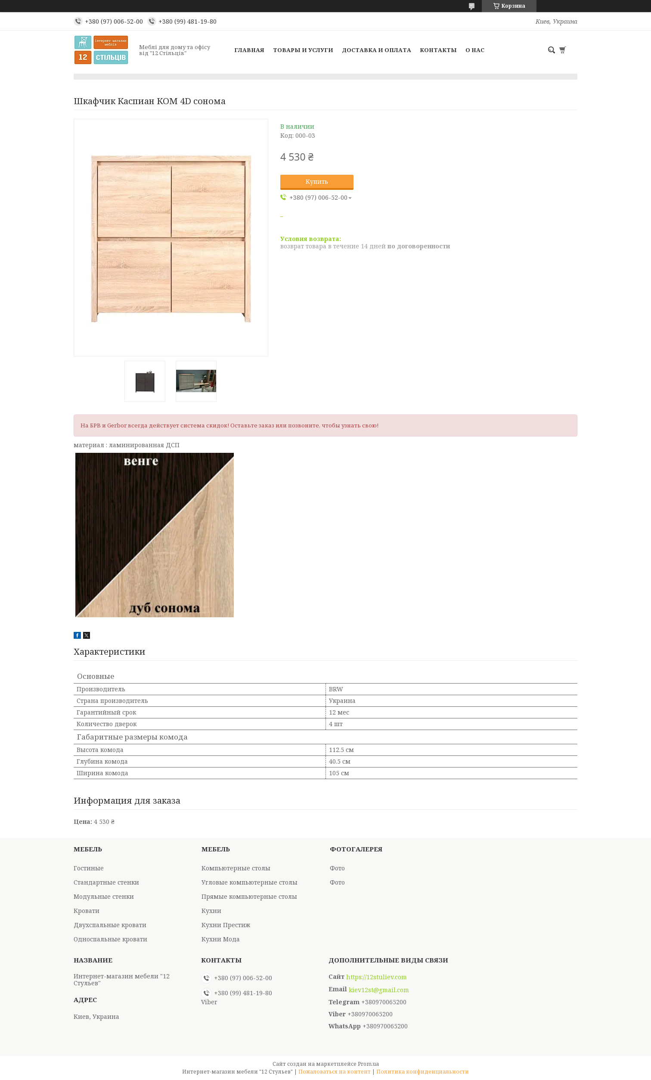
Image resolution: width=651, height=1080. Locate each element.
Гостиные (89, 868)
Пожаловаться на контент (334, 1071)
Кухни (211, 911)
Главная (249, 50)
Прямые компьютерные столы (249, 896)
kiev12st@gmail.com (379, 990)
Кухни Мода (221, 939)
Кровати (86, 911)
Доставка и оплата (376, 50)
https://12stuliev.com (376, 977)
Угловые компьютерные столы (250, 882)
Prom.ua (368, 1064)
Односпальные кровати (110, 939)
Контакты (438, 50)
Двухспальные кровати (110, 925)
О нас (474, 50)
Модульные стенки (104, 896)
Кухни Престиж (226, 925)
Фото (337, 868)
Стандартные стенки (106, 882)
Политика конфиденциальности (422, 1071)
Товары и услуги (303, 50)
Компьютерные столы (236, 868)
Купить (317, 181)
